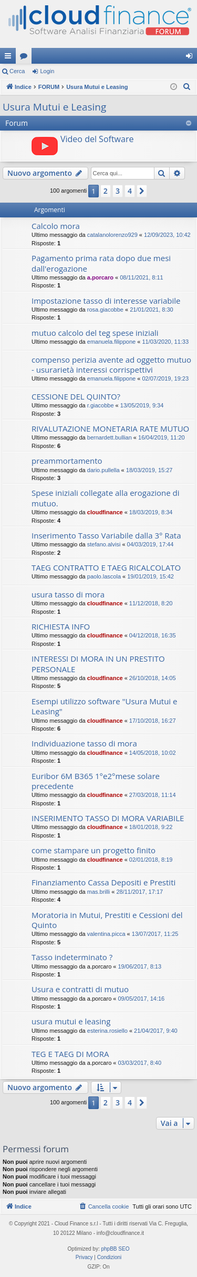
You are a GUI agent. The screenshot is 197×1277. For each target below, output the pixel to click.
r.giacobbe (100, 405)
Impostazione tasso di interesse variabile (106, 300)
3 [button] (118, 191)
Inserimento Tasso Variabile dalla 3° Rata (106, 535)
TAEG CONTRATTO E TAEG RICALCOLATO (106, 567)
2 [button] (105, 191)
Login (47, 71)
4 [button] (130, 191)
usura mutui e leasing (71, 1021)
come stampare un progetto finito (93, 850)
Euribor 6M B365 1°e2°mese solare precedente (96, 781)
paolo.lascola (104, 576)
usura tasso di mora (68, 594)
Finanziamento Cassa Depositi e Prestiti (103, 882)
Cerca (17, 71)
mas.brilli (98, 892)
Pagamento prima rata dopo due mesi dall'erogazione (101, 263)
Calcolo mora (56, 226)
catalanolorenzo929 (112, 235)
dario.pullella (103, 470)
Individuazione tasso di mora (84, 743)
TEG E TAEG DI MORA (70, 1054)
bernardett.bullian (109, 437)
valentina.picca (106, 934)
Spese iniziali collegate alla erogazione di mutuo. (106, 497)
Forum (26, 58)
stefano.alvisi (104, 544)
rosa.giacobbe (105, 309)
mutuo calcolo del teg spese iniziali (95, 332)
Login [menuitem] (191, 58)
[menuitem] (187, 87)
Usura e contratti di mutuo (80, 989)
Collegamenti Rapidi (10, 58)
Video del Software (96, 139)
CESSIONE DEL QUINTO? (76, 396)
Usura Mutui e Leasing (54, 107)
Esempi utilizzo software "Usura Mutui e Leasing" (104, 706)
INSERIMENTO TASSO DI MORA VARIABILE (108, 818)
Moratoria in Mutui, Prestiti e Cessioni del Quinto (107, 920)
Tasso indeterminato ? (72, 957)
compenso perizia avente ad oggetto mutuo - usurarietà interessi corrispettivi (111, 364)
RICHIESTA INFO (61, 626)
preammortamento (67, 460)
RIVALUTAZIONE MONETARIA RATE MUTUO (110, 428)
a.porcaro (100, 277)
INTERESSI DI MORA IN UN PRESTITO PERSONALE (98, 663)
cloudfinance (105, 512)
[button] (142, 191)
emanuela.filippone (111, 341)
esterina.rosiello (107, 1030)
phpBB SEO (115, 1249)
